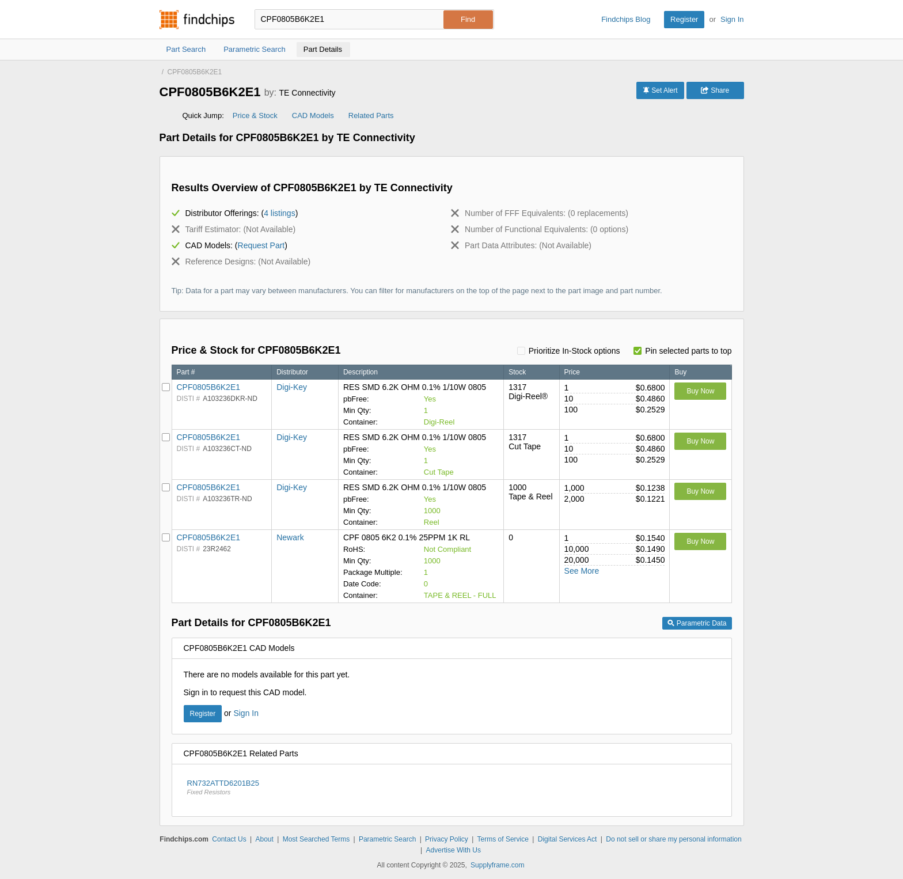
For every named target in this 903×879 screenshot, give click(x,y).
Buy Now (700, 391)
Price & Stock (255, 115)
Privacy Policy (446, 839)
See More (582, 570)
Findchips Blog (625, 19)
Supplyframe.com (497, 865)
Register (684, 19)
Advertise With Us (453, 850)
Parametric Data (696, 623)
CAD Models (313, 115)
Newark (289, 537)
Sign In (731, 19)
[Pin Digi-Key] (166, 387)
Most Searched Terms (316, 839)
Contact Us (229, 839)
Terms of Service (503, 839)
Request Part (261, 245)
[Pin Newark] (166, 537)
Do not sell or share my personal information (673, 839)
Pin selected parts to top (688, 350)
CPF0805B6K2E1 (209, 387)
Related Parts (371, 115)
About (264, 839)
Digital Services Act (567, 839)
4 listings (279, 213)
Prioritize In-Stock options (574, 350)
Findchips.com (197, 19)
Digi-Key (291, 387)
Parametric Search (387, 839)
